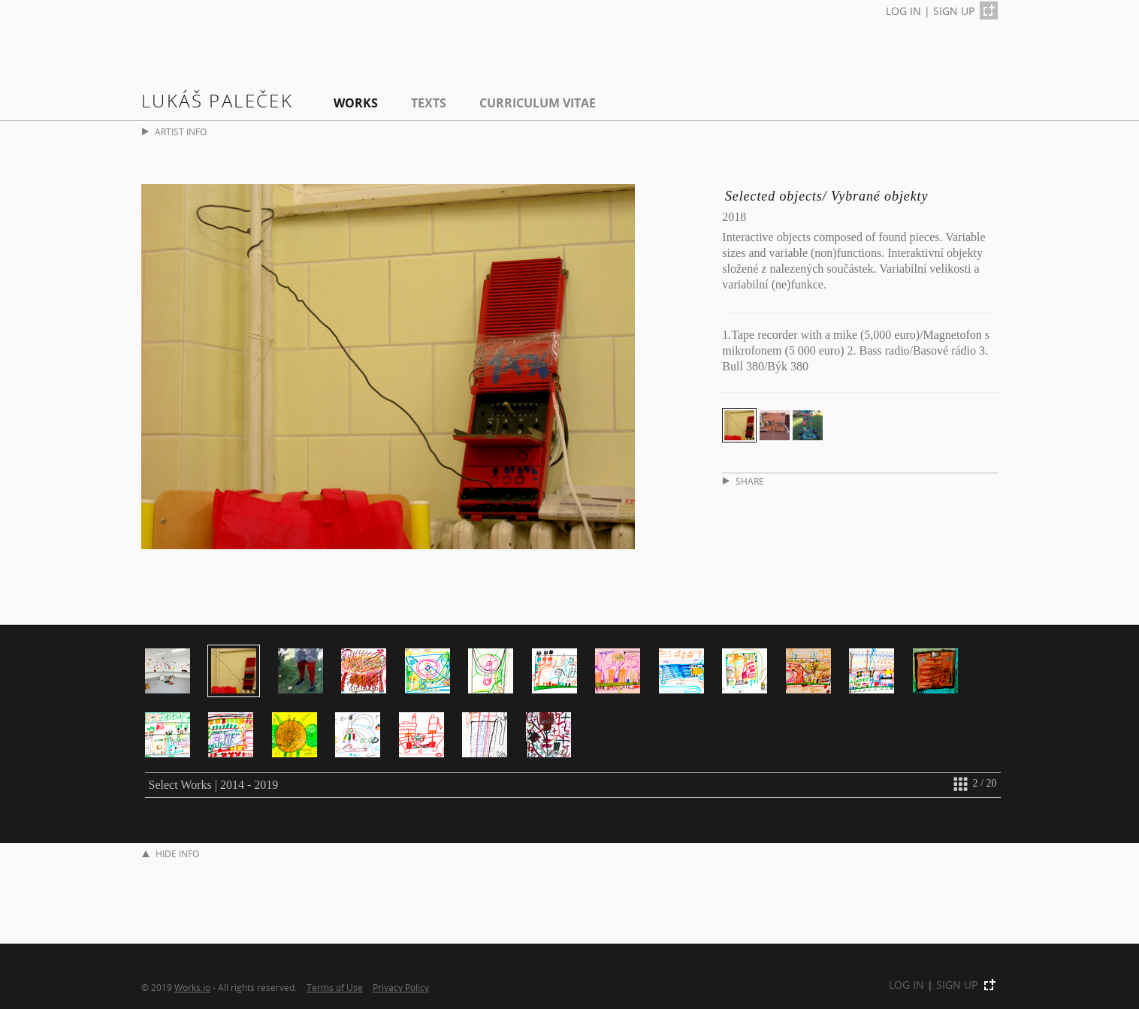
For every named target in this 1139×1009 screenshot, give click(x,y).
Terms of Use (335, 987)
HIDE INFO (170, 853)
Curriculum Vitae (537, 103)
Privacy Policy (401, 987)
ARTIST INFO (174, 131)
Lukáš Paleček (217, 100)
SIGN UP (953, 11)
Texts (428, 103)
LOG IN (903, 11)
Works (356, 103)
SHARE (743, 481)
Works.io (192, 987)
